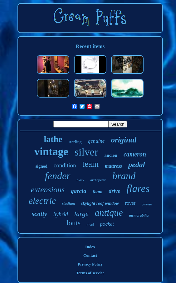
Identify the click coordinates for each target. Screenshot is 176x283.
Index (90, 246)
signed (41, 166)
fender (58, 175)
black (80, 180)
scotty (39, 214)
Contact (90, 255)
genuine (96, 141)
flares (137, 188)
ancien (110, 155)
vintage (51, 152)
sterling (75, 141)
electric (42, 201)
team (90, 164)
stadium (68, 203)
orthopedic (98, 180)
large (81, 214)
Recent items (90, 46)
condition (65, 165)
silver (86, 152)
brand (123, 175)
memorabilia (139, 215)
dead (90, 225)
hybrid (60, 214)
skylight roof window (100, 203)
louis (73, 223)
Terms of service (90, 273)
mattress (113, 166)
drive (114, 191)
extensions (48, 189)
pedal (136, 165)
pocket (107, 224)
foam (98, 191)
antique (109, 212)
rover (130, 203)
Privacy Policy (90, 264)
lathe (53, 139)
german (147, 204)
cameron (135, 154)
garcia (78, 191)
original (123, 140)
